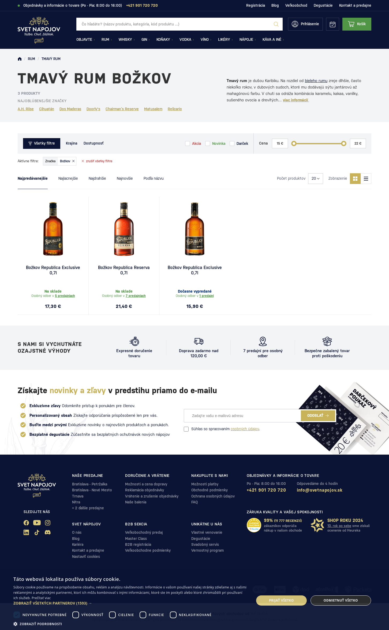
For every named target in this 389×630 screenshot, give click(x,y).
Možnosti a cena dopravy (146, 484)
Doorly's (93, 109)
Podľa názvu (154, 178)
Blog (275, 5)
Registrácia (255, 5)
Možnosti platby (204, 484)
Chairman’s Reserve (122, 109)
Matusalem (153, 109)
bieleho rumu (316, 80)
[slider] (294, 143)
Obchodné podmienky (209, 490)
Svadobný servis (205, 544)
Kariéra (77, 544)
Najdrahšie (97, 178)
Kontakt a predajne (355, 5)
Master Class (136, 538)
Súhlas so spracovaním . (222, 429)
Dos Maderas (70, 109)
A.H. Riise (26, 109)
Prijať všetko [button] (281, 600)
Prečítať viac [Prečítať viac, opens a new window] (41, 598)
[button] (130, 603)
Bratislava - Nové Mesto (92, 490)
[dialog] (194, 600)
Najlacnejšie (68, 178)
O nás (76, 532)
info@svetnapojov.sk (320, 490)
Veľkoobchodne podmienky (148, 550)
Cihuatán (46, 109)
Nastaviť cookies (86, 556)
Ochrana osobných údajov (213, 496)
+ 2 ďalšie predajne (88, 508)
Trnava (77, 496)
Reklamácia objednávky (144, 490)
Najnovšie (125, 178)
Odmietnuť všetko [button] (341, 600)
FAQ (194, 502)
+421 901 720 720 (266, 490)
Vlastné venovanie (206, 532)
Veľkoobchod (296, 5)
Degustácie (323, 5)
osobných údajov (245, 429)
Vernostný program (207, 550)
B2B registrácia (138, 544)
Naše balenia (135, 502)
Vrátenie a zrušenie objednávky (151, 496)
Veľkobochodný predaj (144, 532)
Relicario (175, 109)
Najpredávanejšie (33, 178)
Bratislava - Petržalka (89, 484)
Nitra (76, 502)
